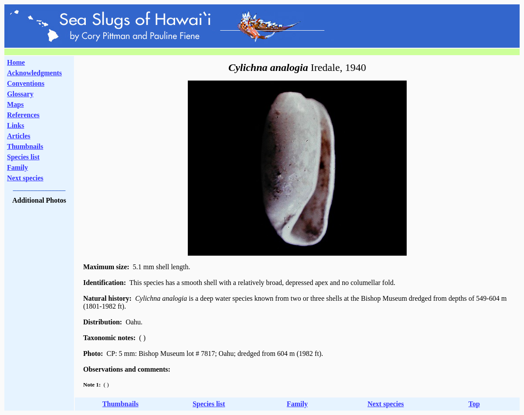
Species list (23, 157)
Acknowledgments (34, 73)
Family (17, 167)
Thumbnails (25, 146)
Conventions (25, 83)
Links (15, 125)
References (23, 115)
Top (474, 404)
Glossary (20, 94)
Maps (15, 104)
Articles (18, 136)
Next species (25, 178)
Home (16, 62)
